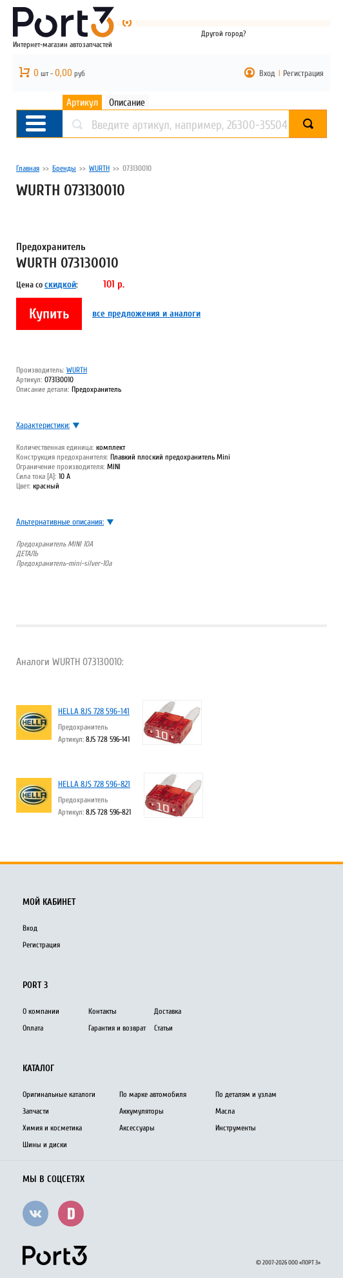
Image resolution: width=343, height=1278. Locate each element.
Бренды (64, 168)
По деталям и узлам (246, 1094)
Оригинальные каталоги (59, 1094)
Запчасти (36, 1111)
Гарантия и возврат (117, 1027)
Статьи (163, 1027)
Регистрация (303, 73)
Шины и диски (45, 1144)
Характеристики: (43, 425)
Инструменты (235, 1127)
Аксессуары (137, 1127)
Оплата (33, 1027)
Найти (326, 124)
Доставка (167, 1011)
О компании (41, 1011)
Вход (267, 73)
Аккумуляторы (141, 1111)
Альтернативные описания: (60, 522)
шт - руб (59, 73)
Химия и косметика (52, 1127)
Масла (225, 1111)
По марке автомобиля (152, 1094)
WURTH (99, 168)
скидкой (60, 284)
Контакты (102, 1011)
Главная (27, 168)
